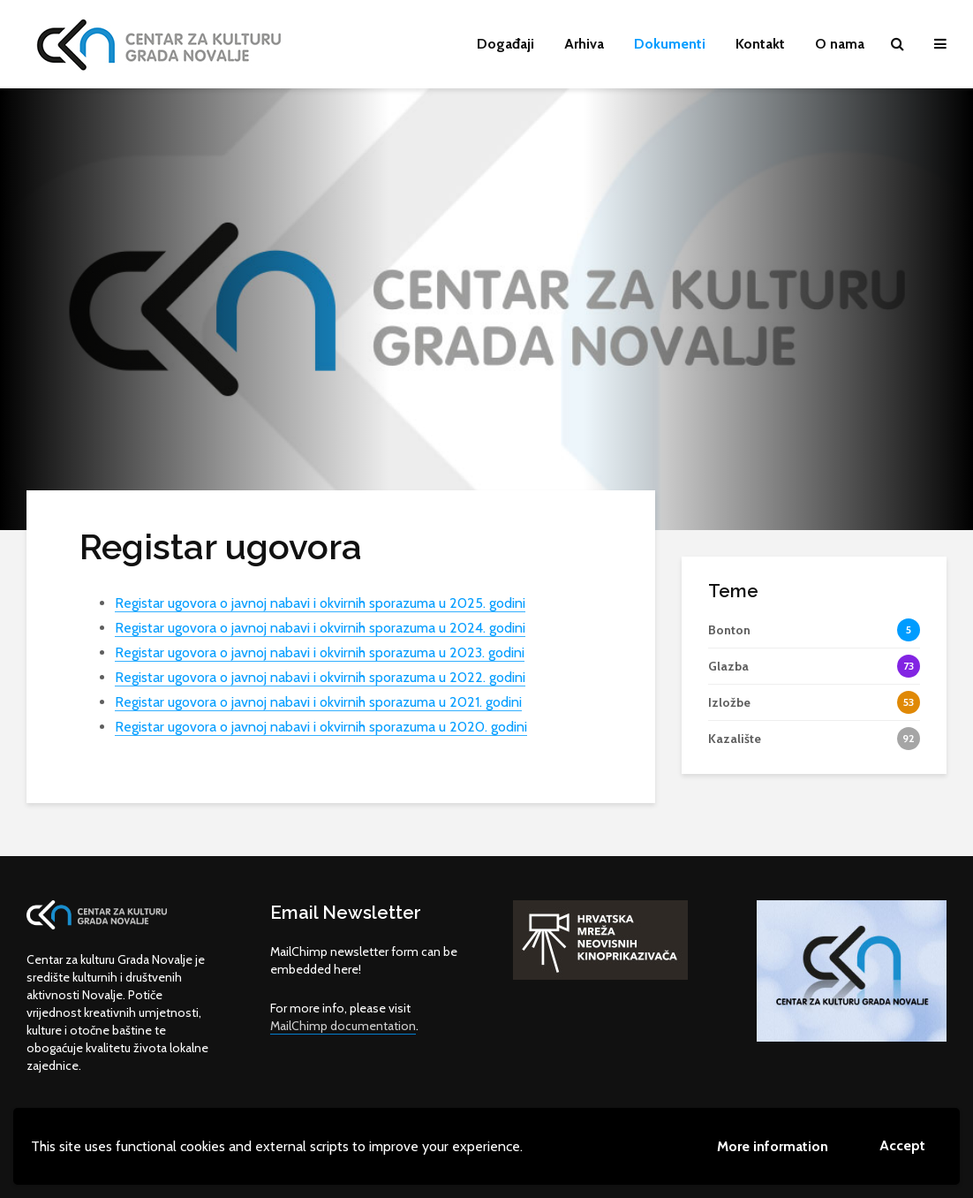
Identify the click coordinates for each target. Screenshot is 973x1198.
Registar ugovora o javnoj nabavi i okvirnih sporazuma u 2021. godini (318, 702)
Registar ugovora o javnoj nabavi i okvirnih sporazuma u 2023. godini (319, 652)
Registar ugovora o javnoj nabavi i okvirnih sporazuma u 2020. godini (321, 726)
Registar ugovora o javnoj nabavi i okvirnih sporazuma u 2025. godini (320, 603)
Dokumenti (669, 43)
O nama (839, 43)
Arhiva (584, 43)
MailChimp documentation (343, 1026)
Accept (902, 1145)
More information (772, 1146)
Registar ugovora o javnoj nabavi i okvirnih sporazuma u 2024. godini (320, 627)
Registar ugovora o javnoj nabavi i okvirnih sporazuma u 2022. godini (320, 677)
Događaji (505, 43)
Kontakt (760, 43)
